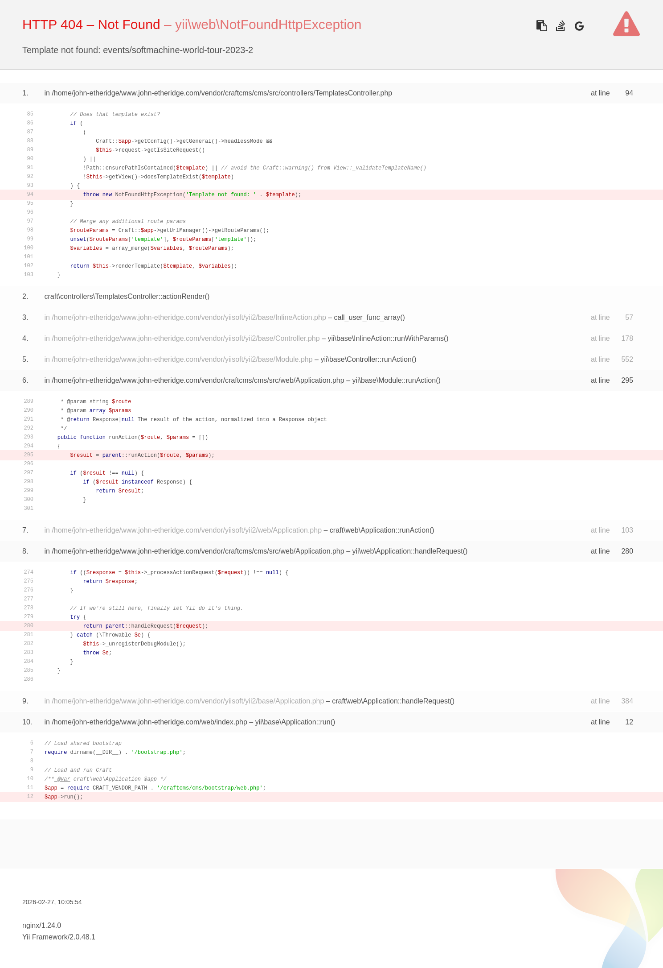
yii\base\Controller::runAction (366, 359)
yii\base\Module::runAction (394, 380)
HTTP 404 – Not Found (91, 24)
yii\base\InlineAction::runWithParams (385, 338)
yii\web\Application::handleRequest (407, 551)
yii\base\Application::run (293, 722)
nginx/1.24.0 (41, 925)
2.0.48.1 (82, 937)
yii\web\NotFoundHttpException (268, 24)
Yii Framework (45, 937)
